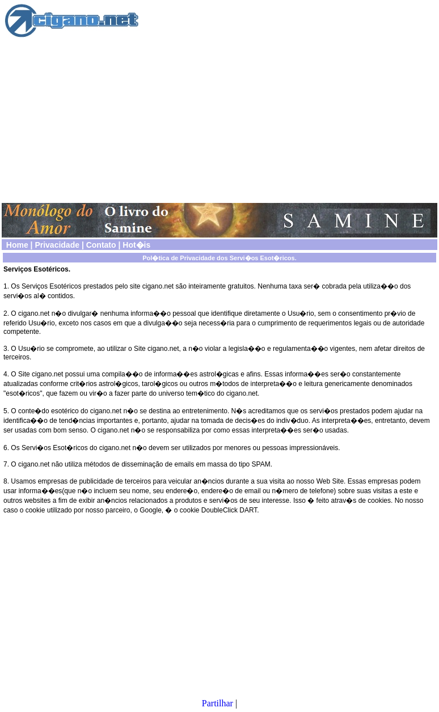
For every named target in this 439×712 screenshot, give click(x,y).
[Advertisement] (219, 119)
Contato (101, 244)
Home (17, 244)
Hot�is (136, 244)
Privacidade (57, 244)
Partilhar (217, 703)
